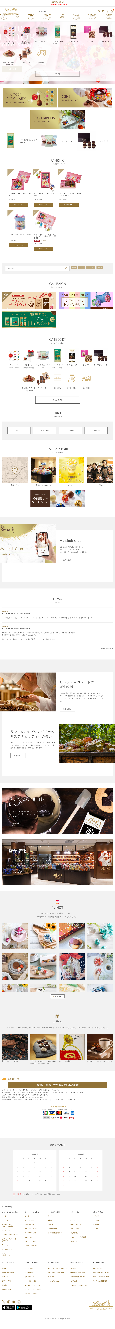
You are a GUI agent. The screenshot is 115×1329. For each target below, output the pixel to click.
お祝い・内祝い (74, 1235)
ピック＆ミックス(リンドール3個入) (7, 1231)
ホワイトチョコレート (31, 1235)
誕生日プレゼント (75, 1231)
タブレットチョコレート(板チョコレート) (9, 1246)
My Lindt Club (6, 1296)
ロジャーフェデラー (30, 1300)
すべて (4, 1222)
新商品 (73, 275)
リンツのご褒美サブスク (55, 1239)
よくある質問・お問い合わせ (56, 1279)
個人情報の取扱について (77, 1283)
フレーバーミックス (30, 1248)
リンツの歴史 (29, 1279)
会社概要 (73, 1275)
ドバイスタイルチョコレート (10, 1241)
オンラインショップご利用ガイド (57, 1275)
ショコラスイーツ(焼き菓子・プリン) (7, 1260)
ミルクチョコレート (30, 1231)
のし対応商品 (74, 1239)
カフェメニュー (6, 1283)
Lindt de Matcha (52, 1235)
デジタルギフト (6, 1287)
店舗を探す (5, 1275)
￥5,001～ (96, 1235)
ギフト (83, 268)
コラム (57, 1028)
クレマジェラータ (7, 1255)
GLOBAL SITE (97, 1275)
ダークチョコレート (30, 1226)
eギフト (72, 1226)
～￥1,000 (96, 1222)
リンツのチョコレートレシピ (33, 1296)
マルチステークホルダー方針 (78, 1291)
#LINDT (57, 914)
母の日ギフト (51, 1231)
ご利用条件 (73, 1287)
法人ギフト (73, 1248)
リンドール (95, 268)
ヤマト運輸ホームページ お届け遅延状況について (25, 645)
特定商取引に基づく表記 (77, 1279)
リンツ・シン (6, 1251)
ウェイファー (6, 1237)
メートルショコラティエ (32, 1287)
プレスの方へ (51, 1283)
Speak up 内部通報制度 (100, 1287)
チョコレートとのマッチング (33, 1291)
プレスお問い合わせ (53, 1287)
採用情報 (4, 1291)
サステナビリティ (30, 1283)
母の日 (73, 268)
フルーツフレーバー (30, 1252)
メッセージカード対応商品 (78, 1243)
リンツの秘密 (29, 1275)
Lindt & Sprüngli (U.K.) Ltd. (101, 1279)
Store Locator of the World (101, 1283)
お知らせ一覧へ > (107, 655)
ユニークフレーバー (30, 1243)
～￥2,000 (96, 1226)
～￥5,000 (96, 1231)
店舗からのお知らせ (8, 1279)
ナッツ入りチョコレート (32, 1239)
